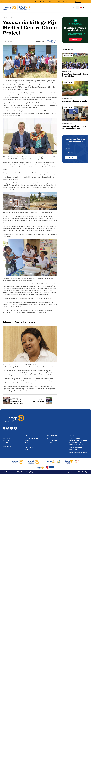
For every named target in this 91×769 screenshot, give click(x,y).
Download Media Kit (54, 445)
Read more (86, 2)
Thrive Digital (85, 472)
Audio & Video (29, 445)
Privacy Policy (29, 472)
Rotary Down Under (11, 472)
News (48, 438)
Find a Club (28, 440)
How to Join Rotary (31, 438)
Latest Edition (52, 440)
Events (27, 443)
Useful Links (29, 447)
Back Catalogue (52, 443)
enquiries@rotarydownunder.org (79, 440)
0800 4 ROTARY (74, 450)
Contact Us (6, 438)
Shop (26, 449)
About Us (6, 440)
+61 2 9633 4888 (75, 438)
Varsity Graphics (73, 472)
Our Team (6, 443)
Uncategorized (8, 18)
